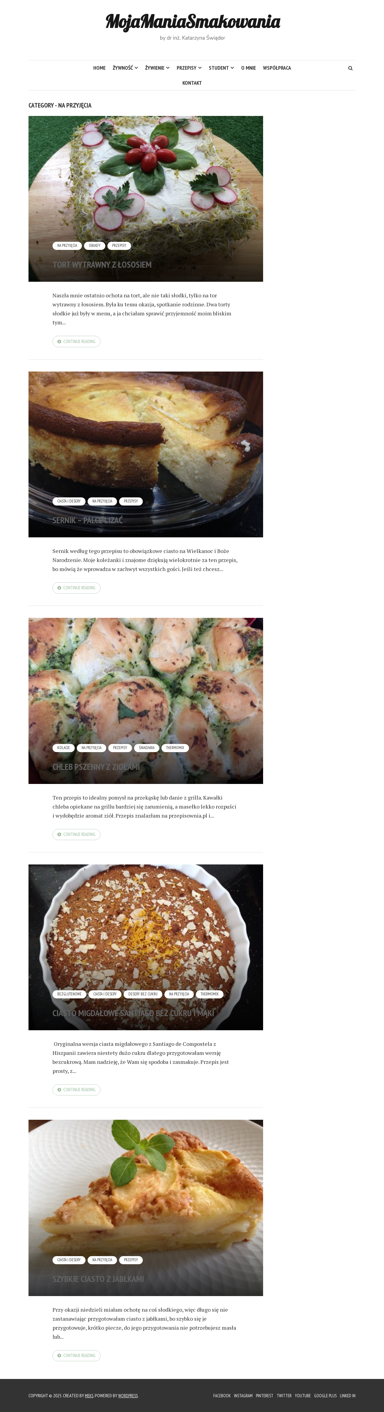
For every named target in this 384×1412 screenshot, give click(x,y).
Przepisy (186, 67)
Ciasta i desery (69, 502)
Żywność (123, 67)
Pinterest (259, 1395)
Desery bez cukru (146, 981)
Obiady (96, 245)
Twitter (281, 1395)
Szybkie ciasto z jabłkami (126, 1281)
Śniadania (149, 749)
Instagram (236, 1395)
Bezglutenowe (70, 981)
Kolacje (63, 749)
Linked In (347, 1395)
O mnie (248, 67)
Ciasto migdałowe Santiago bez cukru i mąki (144, 1006)
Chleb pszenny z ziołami (123, 766)
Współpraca (277, 67)
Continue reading (80, 342)
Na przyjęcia (68, 245)
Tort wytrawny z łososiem (131, 262)
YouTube (300, 1395)
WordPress (130, 1395)
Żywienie (154, 67)
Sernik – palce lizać (109, 519)
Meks (89, 1395)
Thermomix (179, 749)
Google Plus (324, 1395)
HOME (99, 67)
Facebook (214, 1395)
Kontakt (192, 82)
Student (219, 67)
